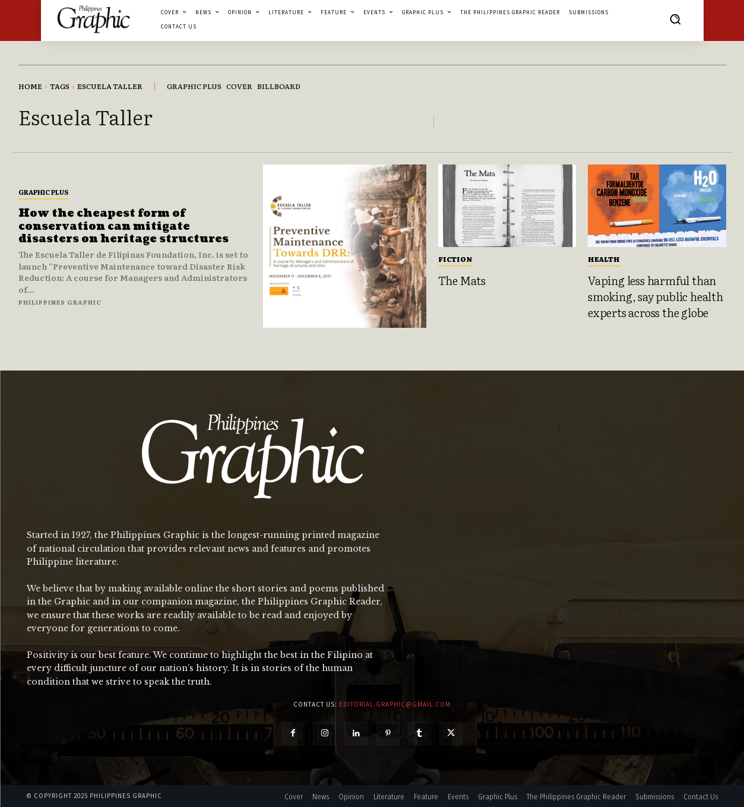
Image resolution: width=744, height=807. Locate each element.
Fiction (455, 259)
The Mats (462, 280)
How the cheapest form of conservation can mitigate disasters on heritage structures (123, 226)
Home (30, 86)
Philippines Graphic (60, 302)
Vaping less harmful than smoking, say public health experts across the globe (655, 296)
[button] (675, 19)
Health (604, 259)
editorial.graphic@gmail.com (395, 704)
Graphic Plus (43, 192)
